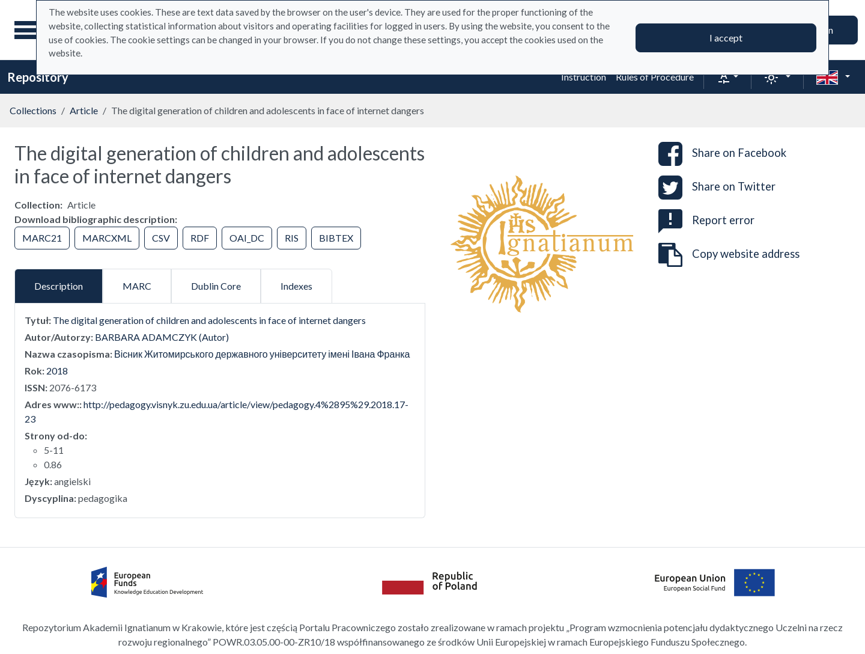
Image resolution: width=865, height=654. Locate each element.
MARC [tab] (137, 286)
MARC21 (42, 237)
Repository (37, 77)
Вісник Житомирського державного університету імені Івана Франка (262, 353)
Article (84, 110)
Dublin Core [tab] (216, 286)
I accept (725, 37)
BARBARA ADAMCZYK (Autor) (162, 337)
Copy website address (729, 255)
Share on (722, 154)
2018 (57, 370)
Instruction (583, 76)
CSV (161, 237)
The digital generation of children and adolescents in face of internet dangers (209, 320)
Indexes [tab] (296, 286)
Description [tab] (58, 286)
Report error (706, 220)
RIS (292, 237)
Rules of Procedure (655, 76)
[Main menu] (29, 30)
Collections (33, 110)
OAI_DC (246, 237)
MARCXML (107, 237)
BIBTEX (336, 237)
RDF (199, 237)
